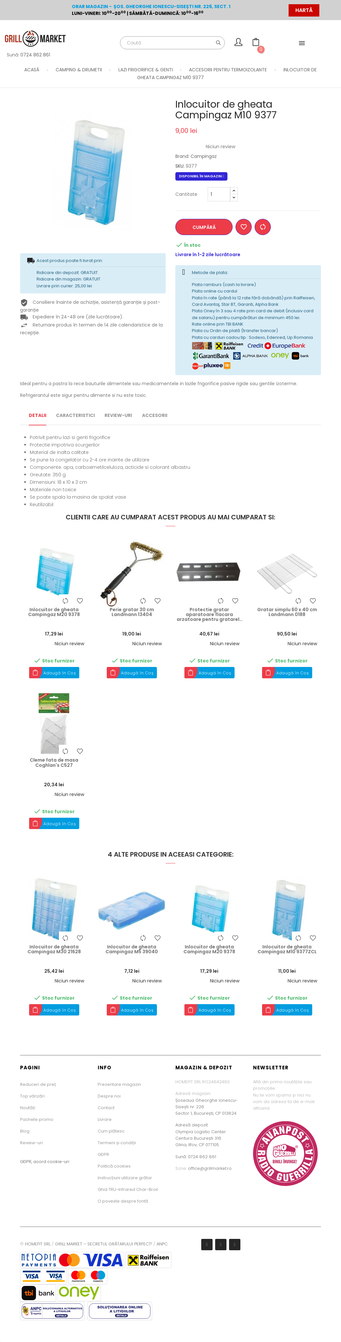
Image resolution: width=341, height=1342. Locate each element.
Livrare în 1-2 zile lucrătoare (207, 254)
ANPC (162, 1244)
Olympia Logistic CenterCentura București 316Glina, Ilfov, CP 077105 (200, 1138)
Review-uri (31, 1143)
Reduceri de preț (38, 1084)
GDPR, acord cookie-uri (44, 1161)
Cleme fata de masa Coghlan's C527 (54, 763)
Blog (24, 1131)
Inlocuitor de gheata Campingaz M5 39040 (131, 949)
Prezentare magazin (119, 1084)
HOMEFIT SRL (37, 1244)
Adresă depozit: (191, 1125)
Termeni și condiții (117, 1143)
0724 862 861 (35, 55)
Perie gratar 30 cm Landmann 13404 (132, 612)
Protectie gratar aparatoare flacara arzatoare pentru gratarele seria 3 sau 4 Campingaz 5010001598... (209, 614)
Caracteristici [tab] (75, 415)
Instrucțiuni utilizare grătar (125, 1178)
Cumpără (204, 227)
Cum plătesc (111, 1131)
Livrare (105, 1119)
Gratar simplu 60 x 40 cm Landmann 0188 (287, 612)
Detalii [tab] (37, 415)
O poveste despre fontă (123, 1201)
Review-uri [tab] (118, 415)
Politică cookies (114, 1166)
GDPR (103, 1154)
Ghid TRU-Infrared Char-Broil (128, 1189)
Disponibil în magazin (201, 176)
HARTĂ (304, 10)
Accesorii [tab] (154, 415)
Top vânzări (32, 1096)
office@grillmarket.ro (210, 1168)
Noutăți (27, 1108)
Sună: (181, 1157)
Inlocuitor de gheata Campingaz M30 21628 (54, 949)
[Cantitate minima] (219, 194)
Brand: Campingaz (196, 156)
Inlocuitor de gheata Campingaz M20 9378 (54, 612)
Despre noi (109, 1096)
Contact (106, 1108)
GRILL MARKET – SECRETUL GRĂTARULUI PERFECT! (103, 1244)
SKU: (179, 166)
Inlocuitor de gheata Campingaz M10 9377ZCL (287, 949)
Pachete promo (36, 1119)
